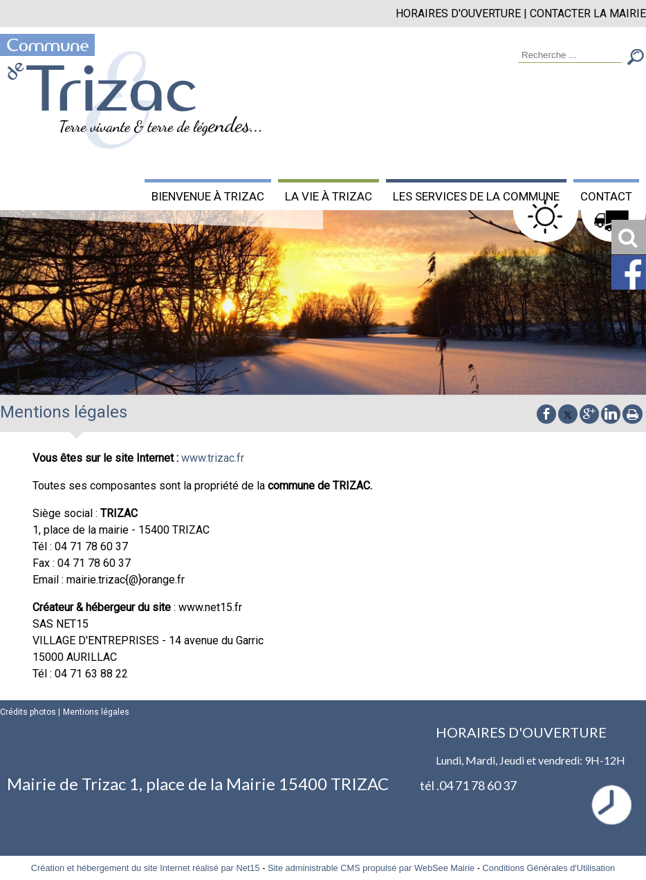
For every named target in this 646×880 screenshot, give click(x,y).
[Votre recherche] (570, 55)
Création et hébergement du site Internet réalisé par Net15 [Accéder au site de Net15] (145, 868)
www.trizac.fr (212, 458)
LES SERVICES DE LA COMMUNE (476, 196)
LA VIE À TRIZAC (328, 196)
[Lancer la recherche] (635, 58)
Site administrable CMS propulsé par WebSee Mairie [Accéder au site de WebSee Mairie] (371, 868)
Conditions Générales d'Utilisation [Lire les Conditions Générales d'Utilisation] (549, 868)
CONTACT (606, 196)
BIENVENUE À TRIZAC (207, 196)
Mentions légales (96, 712)
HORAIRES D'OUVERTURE (458, 13)
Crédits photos (28, 712)
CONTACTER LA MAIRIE (588, 13)
